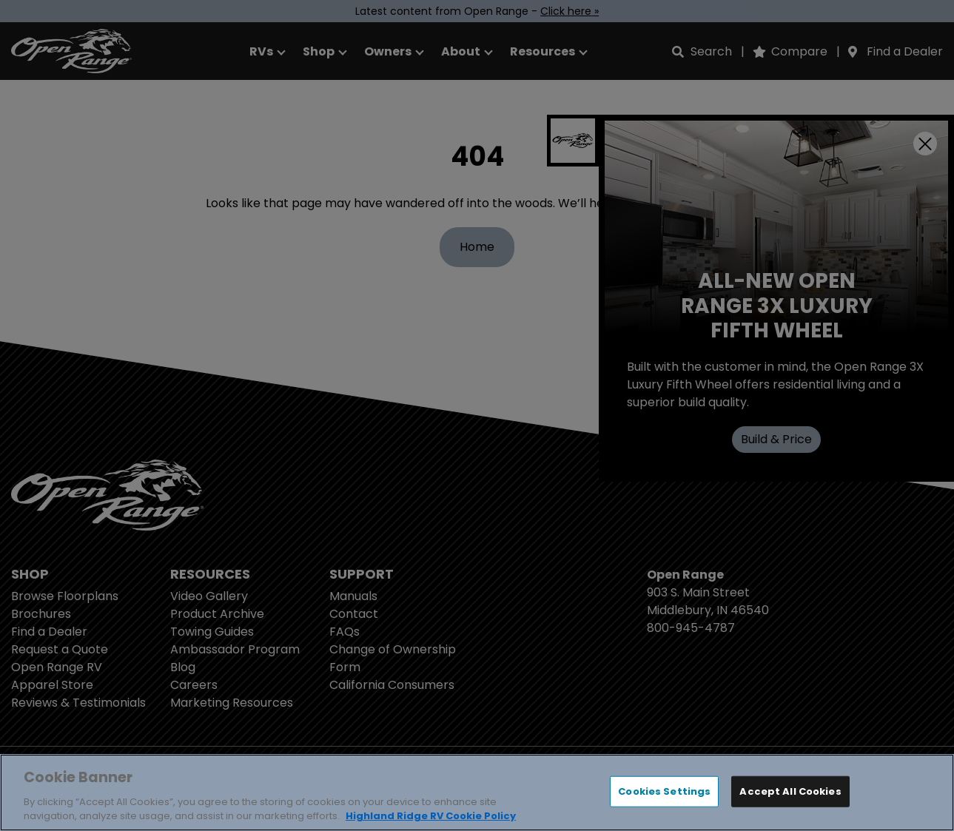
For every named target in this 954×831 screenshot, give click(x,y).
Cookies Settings (664, 791)
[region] (477, 792)
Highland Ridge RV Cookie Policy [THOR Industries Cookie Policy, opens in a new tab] (431, 816)
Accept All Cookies (790, 791)
